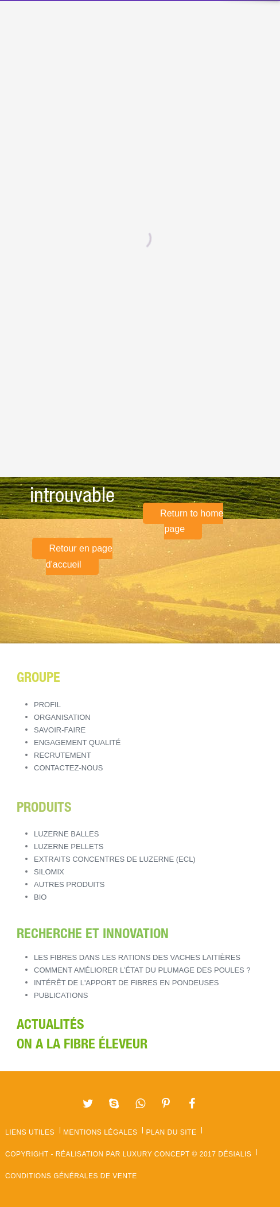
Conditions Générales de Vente (71, 1176)
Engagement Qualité (77, 742)
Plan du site (171, 1132)
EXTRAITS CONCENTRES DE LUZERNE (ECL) (115, 859)
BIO (40, 897)
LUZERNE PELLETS (68, 846)
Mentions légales (100, 1132)
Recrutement (62, 755)
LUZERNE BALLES (66, 834)
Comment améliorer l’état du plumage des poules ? (142, 970)
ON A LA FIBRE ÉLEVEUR (82, 1045)
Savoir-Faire (59, 730)
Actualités (50, 1026)
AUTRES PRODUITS (69, 884)
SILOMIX (49, 871)
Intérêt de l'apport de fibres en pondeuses (126, 982)
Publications (61, 995)
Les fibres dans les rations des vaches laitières (137, 957)
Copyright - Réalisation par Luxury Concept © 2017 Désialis (128, 1154)
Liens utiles (30, 1132)
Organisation (62, 717)
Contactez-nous (68, 767)
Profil (47, 704)
